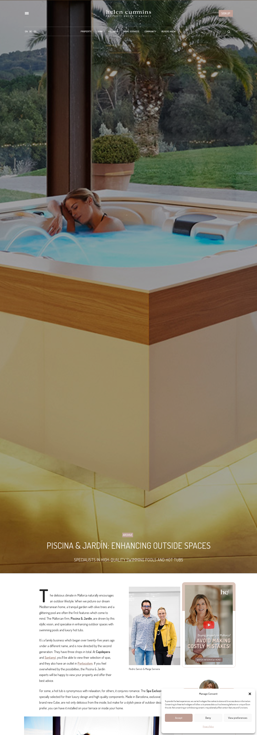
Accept (178, 717)
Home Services (131, 31)
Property (86, 31)
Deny (208, 717)
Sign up (225, 13)
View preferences (237, 717)
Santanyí (50, 657)
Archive (128, 535)
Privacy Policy (208, 726)
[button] (250, 694)
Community (150, 31)
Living (100, 31)
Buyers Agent (169, 31)
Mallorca (113, 31)
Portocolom (85, 663)
